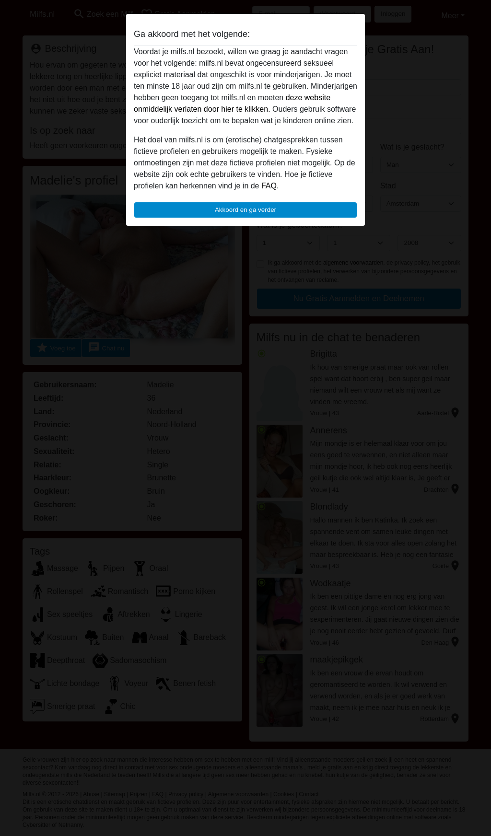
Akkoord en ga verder (245, 209)
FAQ (269, 186)
